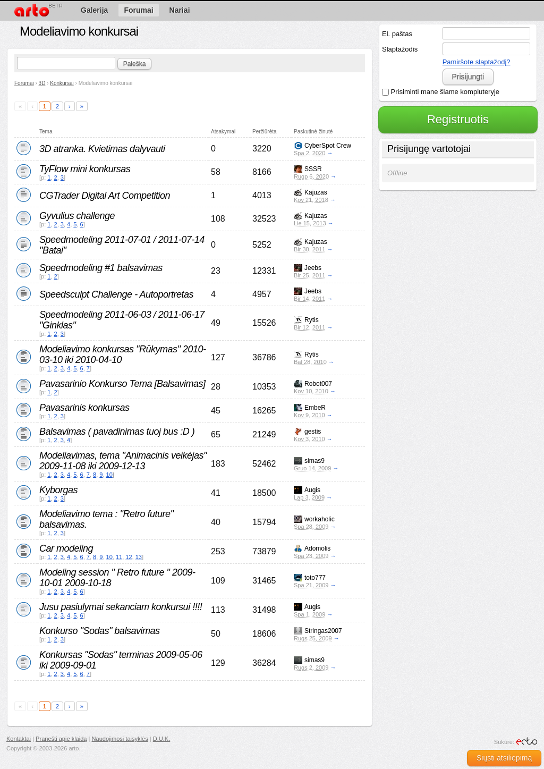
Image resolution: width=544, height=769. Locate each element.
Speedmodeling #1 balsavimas (101, 268)
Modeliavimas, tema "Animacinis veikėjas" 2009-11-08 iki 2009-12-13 (123, 460)
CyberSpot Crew (327, 145)
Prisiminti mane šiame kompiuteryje (440, 92)
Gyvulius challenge (77, 215)
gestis (312, 431)
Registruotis (458, 119)
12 (128, 557)
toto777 (315, 577)
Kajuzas (315, 192)
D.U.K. (162, 739)
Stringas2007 (323, 631)
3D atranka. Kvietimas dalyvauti (102, 148)
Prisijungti (468, 76)
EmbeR (315, 407)
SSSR (313, 169)
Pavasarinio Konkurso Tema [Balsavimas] (122, 383)
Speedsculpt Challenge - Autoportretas (116, 294)
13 (138, 557)
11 (119, 557)
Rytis (311, 320)
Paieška (134, 63)
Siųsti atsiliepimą (504, 758)
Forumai (24, 83)
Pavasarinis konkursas (84, 407)
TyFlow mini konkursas (84, 169)
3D (42, 83)
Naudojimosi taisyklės (120, 739)
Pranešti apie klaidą (61, 739)
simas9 (314, 460)
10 (109, 474)
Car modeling (66, 548)
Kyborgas (58, 490)
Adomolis (317, 548)
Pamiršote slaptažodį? (477, 62)
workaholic (319, 519)
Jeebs (312, 268)
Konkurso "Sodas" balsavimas (99, 631)
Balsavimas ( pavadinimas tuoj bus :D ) (116, 431)
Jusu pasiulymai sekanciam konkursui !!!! (120, 607)
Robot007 (318, 383)
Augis (312, 490)
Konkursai (61, 83)
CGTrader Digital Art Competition (104, 195)
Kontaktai (18, 739)
